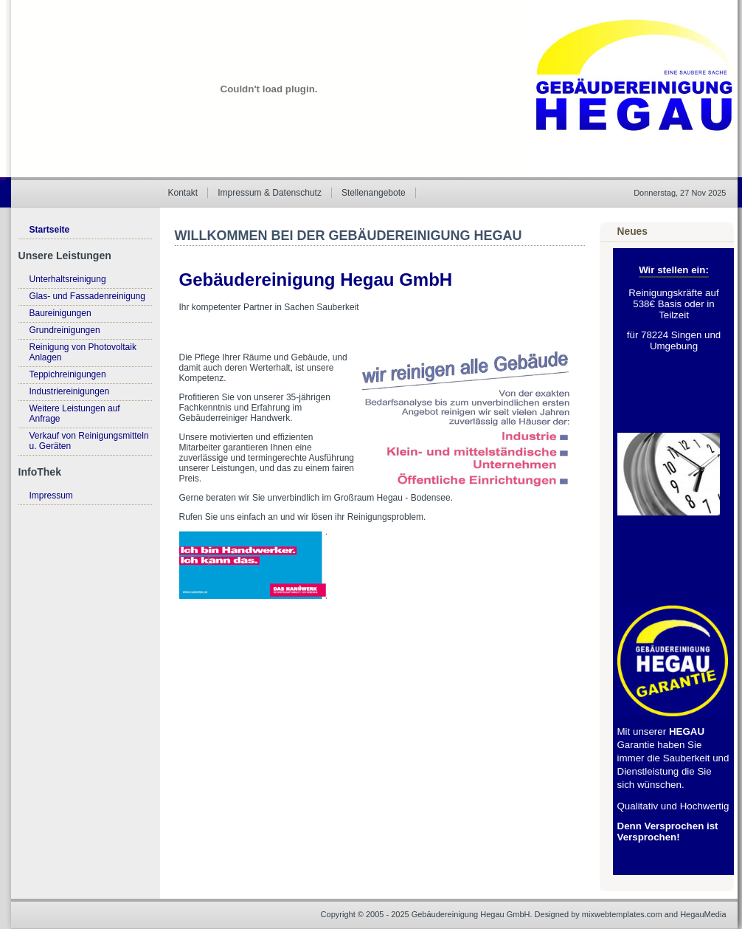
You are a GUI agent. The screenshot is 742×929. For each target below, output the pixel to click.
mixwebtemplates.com (622, 914)
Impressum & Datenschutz (270, 193)
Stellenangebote (373, 193)
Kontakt (183, 193)
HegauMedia (703, 914)
